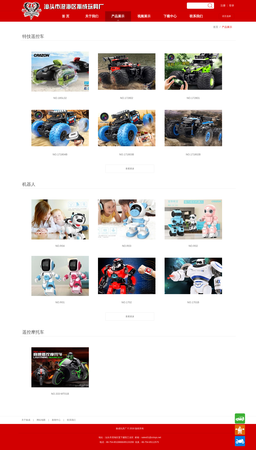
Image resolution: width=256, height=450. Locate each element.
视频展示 (144, 16)
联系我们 (196, 16)
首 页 (65, 16)
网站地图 (41, 420)
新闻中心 (56, 420)
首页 (215, 26)
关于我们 (91, 16)
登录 (231, 5)
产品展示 (117, 16)
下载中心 (170, 16)
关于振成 (26, 420)
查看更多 (130, 168)
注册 (223, 5)
